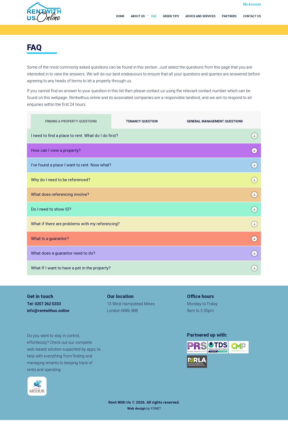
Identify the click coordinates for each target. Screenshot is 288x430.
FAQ (153, 16)
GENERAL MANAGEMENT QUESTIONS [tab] (215, 121)
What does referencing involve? (144, 194)
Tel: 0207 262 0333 (44, 303)
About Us (138, 16)
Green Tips (171, 16)
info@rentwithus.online (48, 310)
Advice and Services (200, 16)
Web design (136, 408)
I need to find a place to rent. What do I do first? (144, 136)
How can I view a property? (144, 150)
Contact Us (252, 16)
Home (120, 16)
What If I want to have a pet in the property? (144, 268)
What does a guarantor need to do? (144, 253)
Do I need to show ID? (144, 209)
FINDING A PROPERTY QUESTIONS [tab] (71, 121)
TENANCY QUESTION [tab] (142, 121)
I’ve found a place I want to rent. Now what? (144, 165)
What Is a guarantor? (144, 239)
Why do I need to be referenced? (144, 180)
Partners (229, 16)
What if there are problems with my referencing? (144, 224)
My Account (252, 4)
